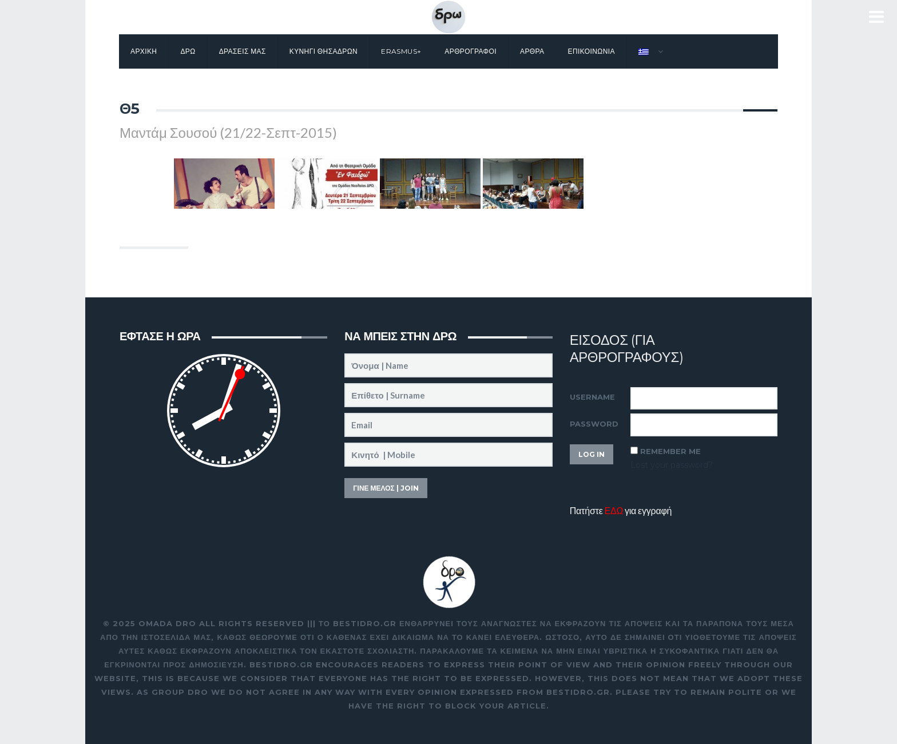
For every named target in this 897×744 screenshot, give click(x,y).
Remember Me (670, 451)
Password (594, 423)
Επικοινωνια (591, 51)
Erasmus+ (401, 51)
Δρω (187, 51)
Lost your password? (671, 465)
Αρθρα (532, 51)
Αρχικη (143, 51)
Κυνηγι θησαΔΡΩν (323, 51)
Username (592, 396)
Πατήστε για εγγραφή (621, 510)
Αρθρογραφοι (470, 51)
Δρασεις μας (242, 51)
